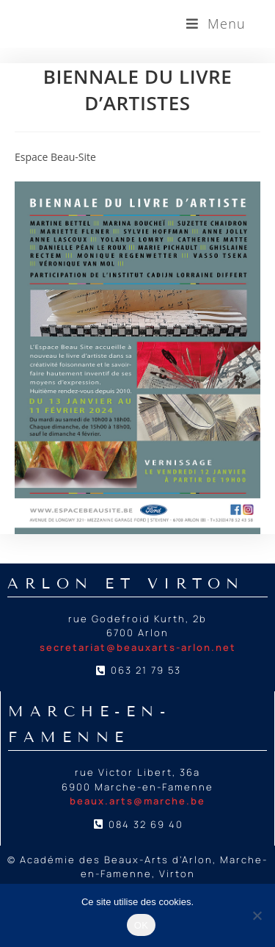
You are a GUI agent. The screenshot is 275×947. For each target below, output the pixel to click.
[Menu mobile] (216, 23)
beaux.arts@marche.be (137, 800)
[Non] (256, 915)
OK (141, 925)
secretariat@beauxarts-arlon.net (138, 647)
